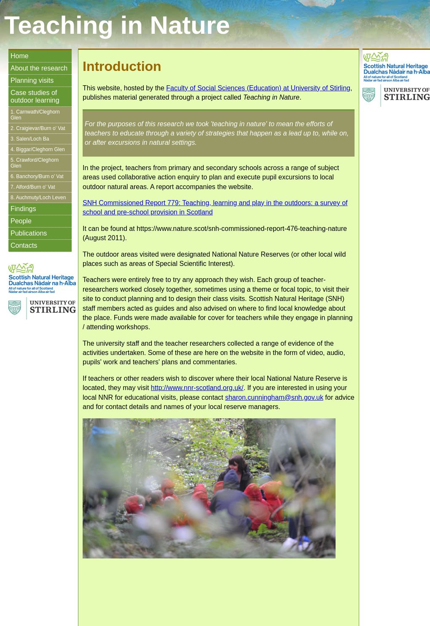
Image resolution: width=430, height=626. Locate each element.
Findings (23, 208)
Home (20, 56)
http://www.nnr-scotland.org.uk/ (197, 387)
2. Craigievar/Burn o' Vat (38, 128)
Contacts (24, 245)
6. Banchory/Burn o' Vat (37, 176)
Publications (29, 233)
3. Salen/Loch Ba (30, 139)
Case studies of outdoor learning (35, 96)
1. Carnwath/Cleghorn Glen (35, 115)
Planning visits (32, 80)
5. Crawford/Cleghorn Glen (35, 163)
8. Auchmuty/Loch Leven (38, 198)
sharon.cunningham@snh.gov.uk (274, 397)
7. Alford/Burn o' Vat (33, 187)
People (21, 221)
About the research (39, 68)
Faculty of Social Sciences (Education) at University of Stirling (258, 88)
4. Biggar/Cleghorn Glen (38, 149)
